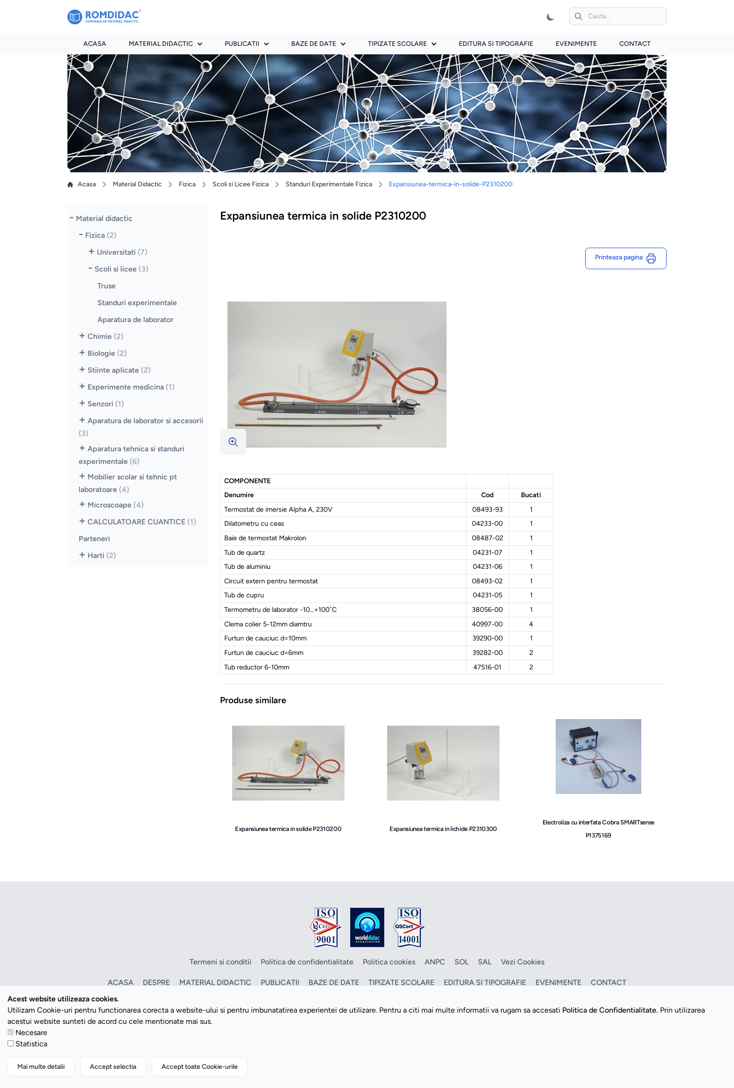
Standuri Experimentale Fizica (329, 184)
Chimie (106, 336)
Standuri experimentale (137, 302)
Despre (156, 982)
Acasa (94, 44)
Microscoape (116, 504)
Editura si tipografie (496, 44)
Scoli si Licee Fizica (241, 184)
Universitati (122, 252)
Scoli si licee (121, 269)
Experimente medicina (131, 386)
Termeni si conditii (220, 961)
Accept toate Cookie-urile (199, 1067)
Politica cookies (389, 961)
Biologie (107, 353)
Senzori (106, 403)
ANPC (435, 961)
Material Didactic (137, 184)
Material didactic (165, 44)
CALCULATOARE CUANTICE (142, 521)
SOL (462, 961)
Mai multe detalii (41, 1067)
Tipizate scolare (402, 44)
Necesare (31, 1032)
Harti (102, 555)
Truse (106, 285)
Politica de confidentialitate (307, 961)
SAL (485, 961)
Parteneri (94, 538)
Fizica (187, 184)
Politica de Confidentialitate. (610, 1010)
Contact (635, 44)
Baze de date (318, 44)
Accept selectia (113, 1067)
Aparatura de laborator (135, 319)
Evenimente (576, 44)
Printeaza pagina (626, 258)
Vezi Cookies (522, 961)
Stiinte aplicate (119, 370)
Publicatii (247, 44)
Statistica (31, 1043)
